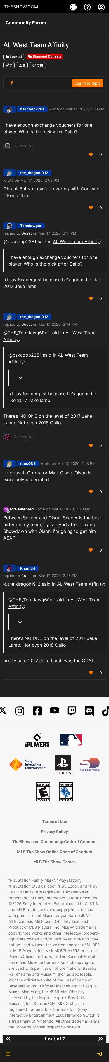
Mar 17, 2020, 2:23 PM (71, 509)
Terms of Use (54, 821)
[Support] (88, 7)
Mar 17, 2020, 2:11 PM (57, 233)
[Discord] (89, 711)
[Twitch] (71, 711)
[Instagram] (19, 711)
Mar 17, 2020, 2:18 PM (76, 463)
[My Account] (101, 7)
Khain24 (27, 568)
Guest (26, 233)
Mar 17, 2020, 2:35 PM (58, 575)
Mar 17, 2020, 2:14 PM (58, 324)
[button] (8, 1054)
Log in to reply (87, 83)
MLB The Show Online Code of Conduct (54, 851)
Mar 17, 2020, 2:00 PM (85, 109)
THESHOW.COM (21, 7)
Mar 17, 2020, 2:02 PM (39, 180)
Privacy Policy (54, 831)
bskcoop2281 (32, 109)
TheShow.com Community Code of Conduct (54, 841)
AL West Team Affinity (76, 241)
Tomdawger (30, 225)
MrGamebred (22, 509)
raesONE (28, 463)
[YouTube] (54, 711)
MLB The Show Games (54, 861)
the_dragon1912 (34, 173)
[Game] (74, 7)
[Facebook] (37, 711)
